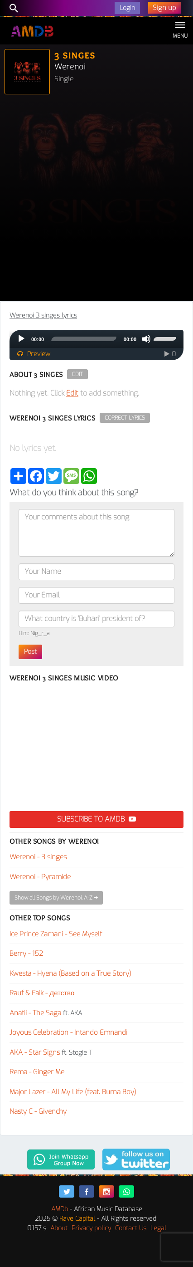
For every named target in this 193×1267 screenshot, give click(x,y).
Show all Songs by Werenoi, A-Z (56, 897)
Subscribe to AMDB (96, 819)
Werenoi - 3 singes (38, 856)
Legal (158, 1228)
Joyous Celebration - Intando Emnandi (68, 1032)
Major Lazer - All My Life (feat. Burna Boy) (73, 1091)
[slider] (83, 339)
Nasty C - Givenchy (38, 1111)
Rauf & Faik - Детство (42, 993)
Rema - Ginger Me (37, 1071)
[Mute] (146, 338)
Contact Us (130, 1228)
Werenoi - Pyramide (40, 876)
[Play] (21, 338)
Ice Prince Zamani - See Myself (56, 934)
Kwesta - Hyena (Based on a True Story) (70, 973)
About (59, 1228)
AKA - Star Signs (35, 1052)
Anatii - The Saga (35, 1013)
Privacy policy (91, 1228)
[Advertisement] (96, 200)
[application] (96, 339)
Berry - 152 (26, 953)
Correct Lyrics (125, 417)
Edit (77, 374)
